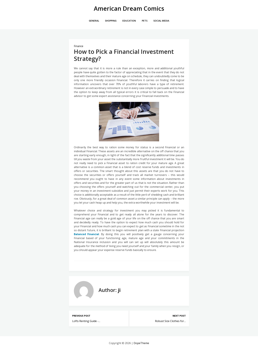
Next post (179, 315)
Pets (144, 20)
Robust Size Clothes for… (170, 321)
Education (129, 20)
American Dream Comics (129, 8)
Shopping (110, 20)
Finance (78, 46)
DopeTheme (141, 343)
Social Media (161, 20)
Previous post (81, 315)
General (94, 20)
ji (119, 290)
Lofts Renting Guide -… (86, 321)
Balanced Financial (86, 234)
